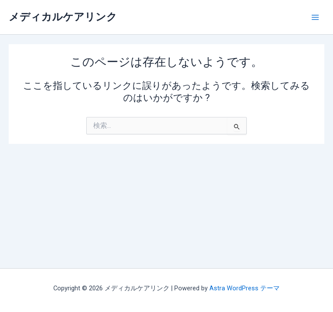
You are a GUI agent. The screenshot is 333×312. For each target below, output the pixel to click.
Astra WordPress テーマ (244, 288)
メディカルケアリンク (63, 17)
